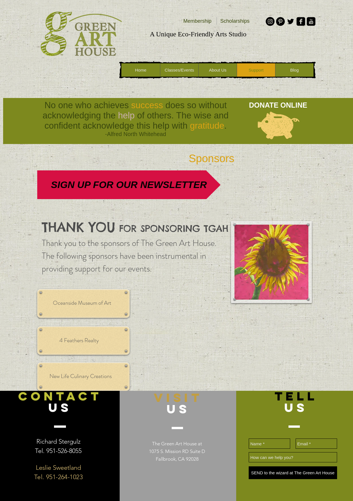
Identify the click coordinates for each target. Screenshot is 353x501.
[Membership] (197, 21)
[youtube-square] (311, 21)
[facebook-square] (300, 21)
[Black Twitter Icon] (290, 21)
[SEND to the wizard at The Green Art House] (293, 472)
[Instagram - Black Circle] (270, 21)
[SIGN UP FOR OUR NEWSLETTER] (129, 184)
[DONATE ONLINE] (278, 105)
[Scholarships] (235, 21)
